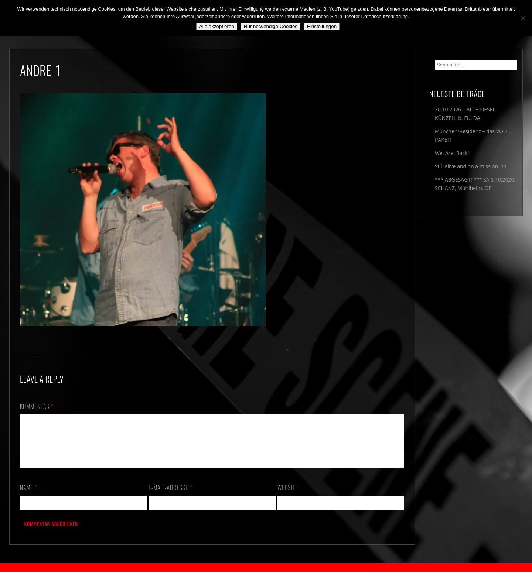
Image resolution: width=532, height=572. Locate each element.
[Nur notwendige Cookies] (522, 18)
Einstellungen (322, 26)
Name (28, 496)
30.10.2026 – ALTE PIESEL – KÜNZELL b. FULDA (467, 113)
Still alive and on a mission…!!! (470, 166)
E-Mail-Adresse (170, 496)
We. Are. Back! (452, 152)
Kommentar (37, 406)
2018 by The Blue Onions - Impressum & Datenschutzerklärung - (266, 567)
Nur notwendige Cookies (270, 26)
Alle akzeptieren (216, 26)
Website (287, 496)
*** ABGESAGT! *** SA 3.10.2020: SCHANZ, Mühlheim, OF (475, 184)
